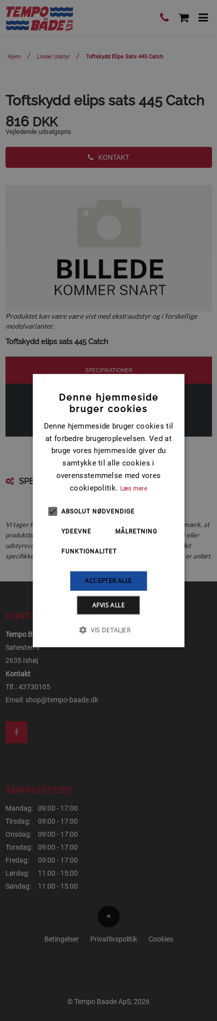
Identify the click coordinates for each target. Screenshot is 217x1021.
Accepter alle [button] (108, 580)
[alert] (108, 510)
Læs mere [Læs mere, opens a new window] (133, 488)
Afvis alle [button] (108, 604)
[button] (108, 629)
